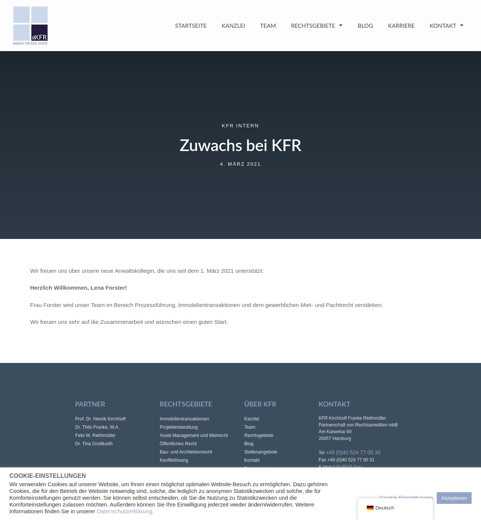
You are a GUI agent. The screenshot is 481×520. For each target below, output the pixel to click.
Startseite (191, 25)
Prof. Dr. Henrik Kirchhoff (100, 419)
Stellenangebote (260, 452)
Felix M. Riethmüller (95, 435)
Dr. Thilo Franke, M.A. (97, 427)
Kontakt (447, 25)
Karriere (401, 25)
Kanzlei (233, 25)
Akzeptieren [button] (454, 498)
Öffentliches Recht (178, 443)
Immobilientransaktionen (184, 419)
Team (268, 25)
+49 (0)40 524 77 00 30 (353, 452)
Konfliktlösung (174, 460)
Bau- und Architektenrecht (186, 452)
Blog (365, 25)
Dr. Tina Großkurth (94, 443)
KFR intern (240, 125)
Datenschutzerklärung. (125, 511)
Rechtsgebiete (317, 25)
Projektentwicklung (179, 427)
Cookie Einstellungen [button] (406, 497)
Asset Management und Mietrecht (194, 435)
